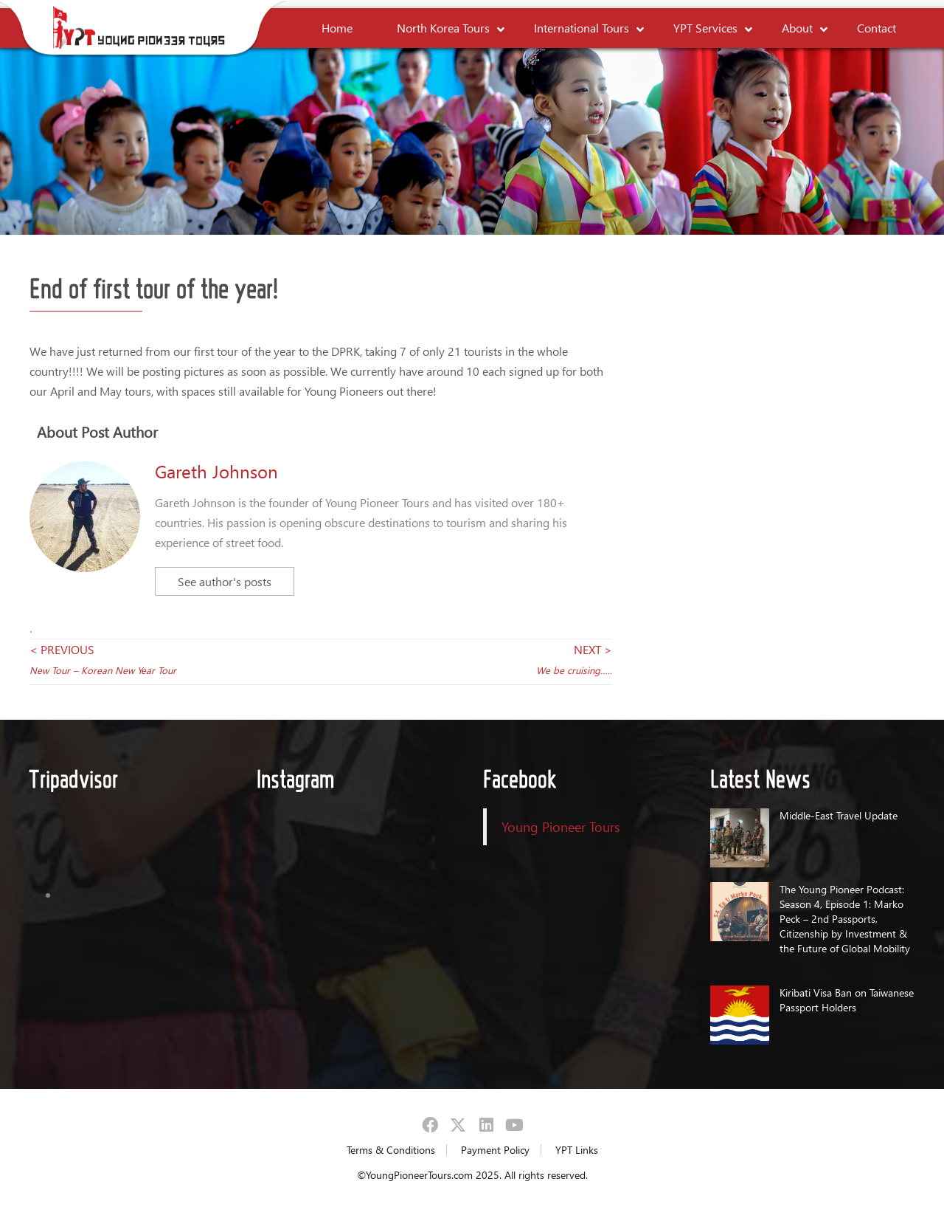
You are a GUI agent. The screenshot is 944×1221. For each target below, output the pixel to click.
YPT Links (576, 1150)
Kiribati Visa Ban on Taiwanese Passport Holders (847, 1000)
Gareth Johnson (216, 471)
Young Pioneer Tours (561, 826)
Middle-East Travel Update (839, 815)
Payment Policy (495, 1150)
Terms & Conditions (391, 1150)
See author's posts (224, 581)
